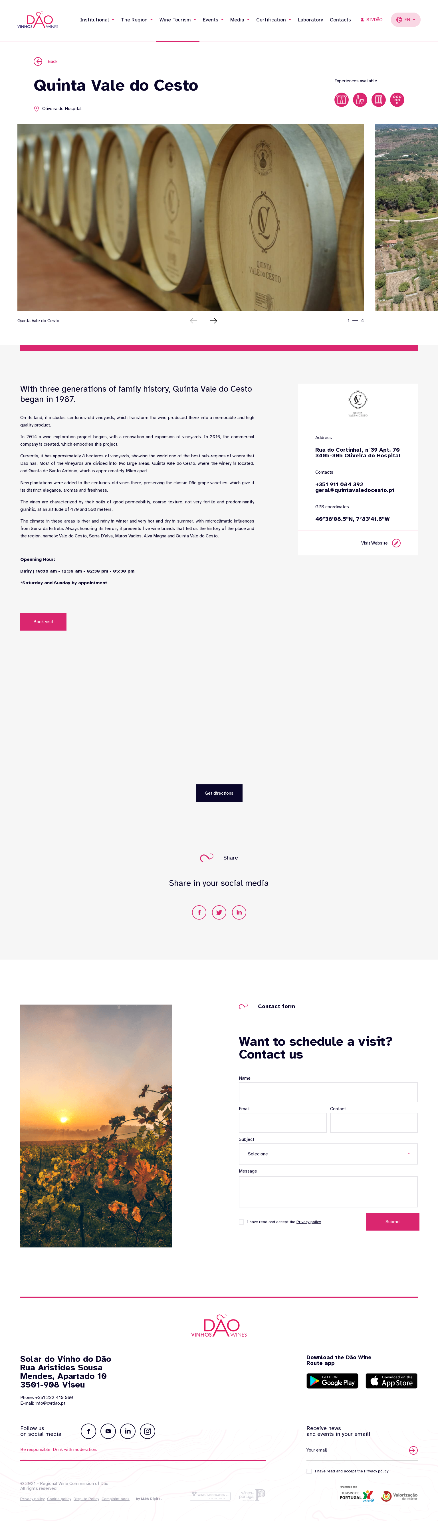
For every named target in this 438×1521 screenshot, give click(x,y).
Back (46, 61)
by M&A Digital (149, 1499)
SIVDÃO (371, 19)
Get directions (219, 821)
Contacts (340, 20)
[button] (213, 322)
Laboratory (310, 20)
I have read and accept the (284, 1221)
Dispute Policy (86, 1498)
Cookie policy (59, 1498)
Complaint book (116, 1498)
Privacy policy (32, 1498)
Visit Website (408, 543)
